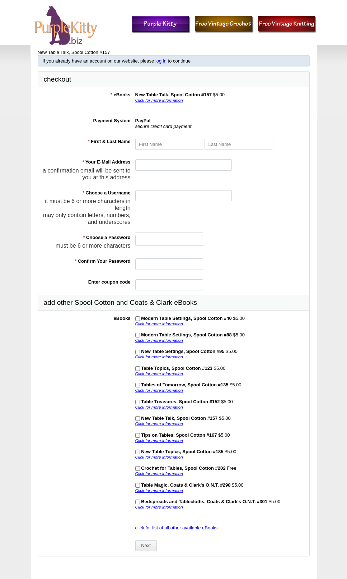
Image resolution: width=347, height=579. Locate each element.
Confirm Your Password (103, 261)
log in (161, 61)
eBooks (121, 94)
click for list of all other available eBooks (176, 527)
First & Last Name (109, 141)
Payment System (112, 120)
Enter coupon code (109, 282)
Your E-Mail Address (106, 162)
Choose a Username (107, 193)
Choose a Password (106, 237)
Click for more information (159, 100)
